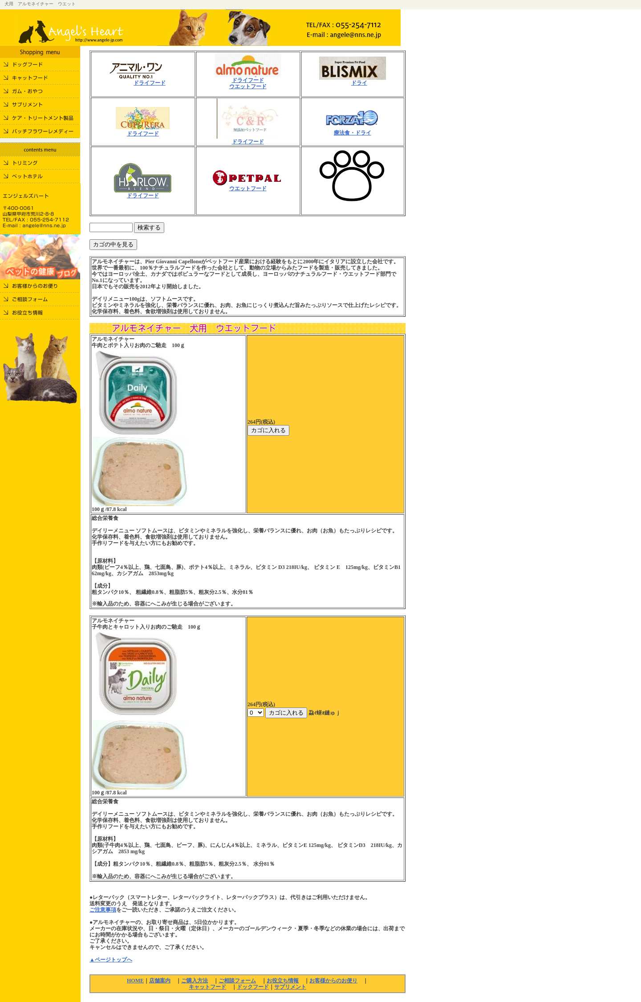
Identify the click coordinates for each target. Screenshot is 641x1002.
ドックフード (253, 987)
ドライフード (150, 83)
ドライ (359, 83)
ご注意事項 (102, 910)
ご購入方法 (194, 980)
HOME (135, 980)
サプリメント (290, 987)
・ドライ (360, 133)
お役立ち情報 (283, 980)
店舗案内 (159, 980)
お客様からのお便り (333, 980)
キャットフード (207, 987)
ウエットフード (248, 86)
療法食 (342, 133)
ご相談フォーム (237, 980)
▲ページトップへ (110, 960)
